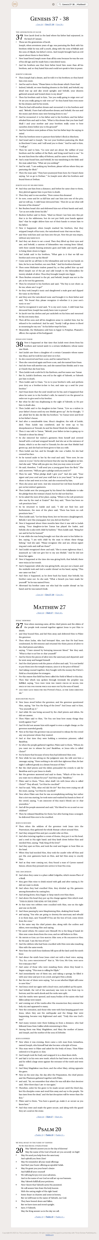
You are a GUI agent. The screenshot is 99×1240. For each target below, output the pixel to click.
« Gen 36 (39, 25)
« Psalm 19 (39, 1135)
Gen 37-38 (49, 25)
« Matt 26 (40, 613)
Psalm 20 (49, 1135)
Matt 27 (49, 613)
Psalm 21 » (60, 1135)
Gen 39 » (59, 25)
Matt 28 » (59, 613)
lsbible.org (49, 1235)
